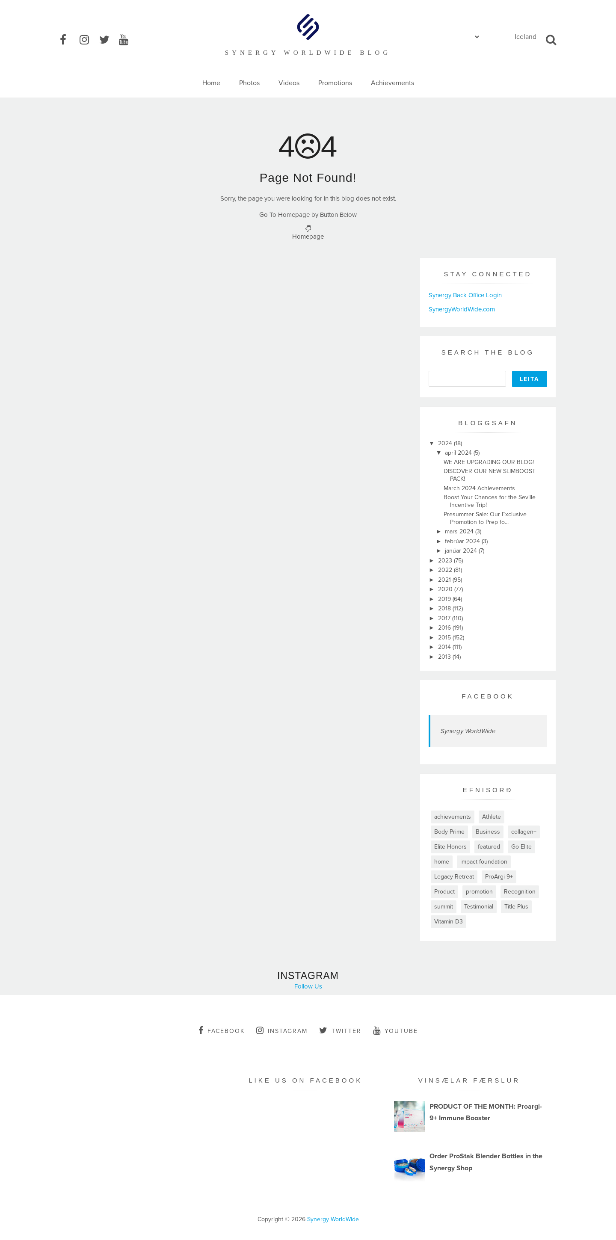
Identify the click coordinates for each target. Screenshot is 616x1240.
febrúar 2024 (463, 541)
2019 (445, 599)
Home (211, 83)
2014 (445, 647)
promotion (479, 891)
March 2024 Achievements (479, 488)
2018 (445, 608)
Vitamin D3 (448, 921)
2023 (446, 560)
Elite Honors (450, 846)
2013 (445, 656)
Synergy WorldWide (468, 731)
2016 (445, 627)
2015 (445, 637)
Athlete (491, 816)
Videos (288, 83)
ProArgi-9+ (499, 876)
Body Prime (449, 831)
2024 (446, 443)
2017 (445, 618)
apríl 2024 (459, 452)
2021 (445, 579)
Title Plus (516, 906)
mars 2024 (460, 531)
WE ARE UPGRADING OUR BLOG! (489, 462)
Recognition (520, 891)
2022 (446, 570)
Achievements (392, 83)
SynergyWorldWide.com (462, 309)
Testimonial (478, 906)
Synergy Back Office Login (465, 295)
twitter (340, 1030)
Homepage (308, 236)
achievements (452, 816)
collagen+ (523, 831)
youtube (395, 1030)
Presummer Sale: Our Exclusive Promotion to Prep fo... (485, 518)
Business (488, 831)
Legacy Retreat (454, 876)
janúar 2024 (462, 550)
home (441, 861)
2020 (446, 589)
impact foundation (483, 861)
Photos (249, 83)
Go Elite (521, 846)
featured (489, 846)
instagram (282, 1030)
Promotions (335, 83)
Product (444, 891)
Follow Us (308, 986)
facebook (221, 1030)
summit (443, 906)
